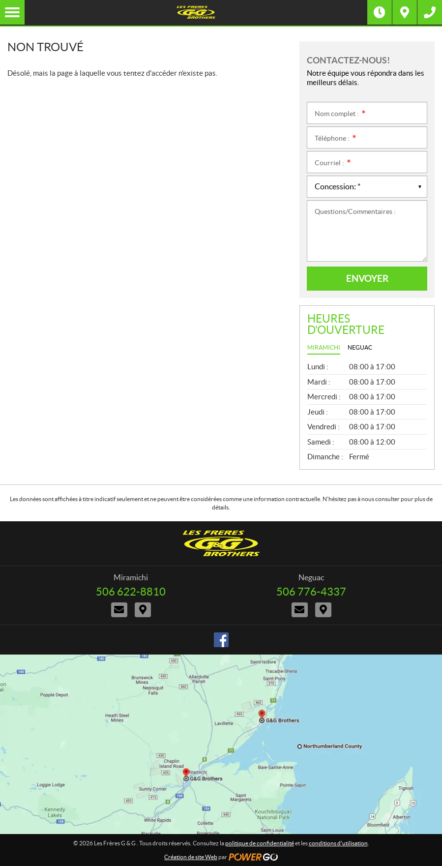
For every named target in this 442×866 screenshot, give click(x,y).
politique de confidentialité (259, 843)
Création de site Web (190, 857)
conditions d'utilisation (338, 843)
